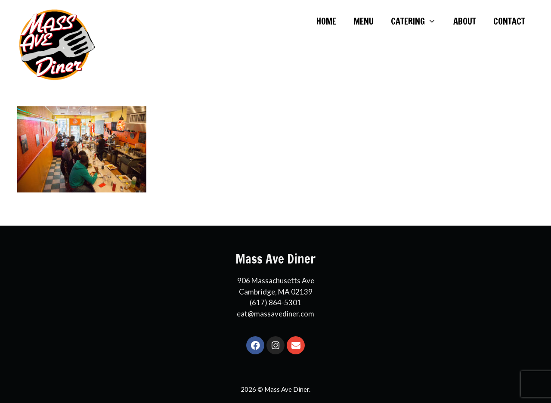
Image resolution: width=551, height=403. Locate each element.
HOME (326, 21)
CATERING (418, 21)
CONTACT (509, 21)
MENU (363, 21)
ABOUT (464, 21)
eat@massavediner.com (275, 313)
